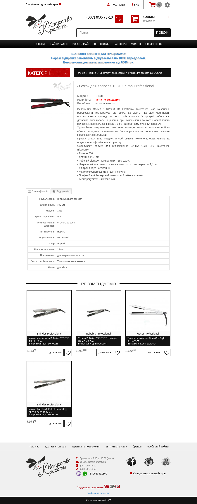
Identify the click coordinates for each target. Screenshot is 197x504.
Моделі (136, 44)
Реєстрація (118, 4)
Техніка (93, 73)
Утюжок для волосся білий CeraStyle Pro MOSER (146, 340)
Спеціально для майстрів (42, 4)
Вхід (135, 4)
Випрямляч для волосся (112, 73)
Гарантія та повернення (86, 446)
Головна (81, 73)
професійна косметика (98, 493)
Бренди (137, 446)
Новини (40, 44)
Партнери (120, 44)
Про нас (34, 446)
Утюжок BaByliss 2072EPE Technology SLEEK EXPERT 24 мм (48, 411)
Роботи (84, 44)
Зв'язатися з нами (116, 446)
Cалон (58, 44)
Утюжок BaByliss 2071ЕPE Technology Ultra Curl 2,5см (97, 340)
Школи (104, 44)
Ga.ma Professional (105, 103)
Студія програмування (98, 487)
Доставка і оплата (55, 446)
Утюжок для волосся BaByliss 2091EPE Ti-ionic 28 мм (49, 340)
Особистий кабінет (158, 446)
